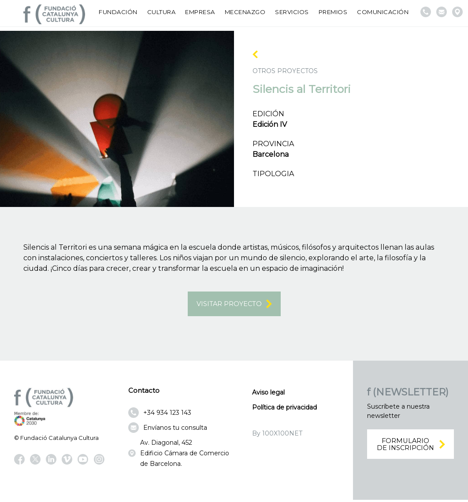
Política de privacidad (284, 409)
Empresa (200, 11)
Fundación (118, 11)
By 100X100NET (277, 435)
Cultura (161, 11)
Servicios (292, 11)
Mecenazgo (245, 11)
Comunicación (383, 11)
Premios (333, 11)
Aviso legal (268, 394)
